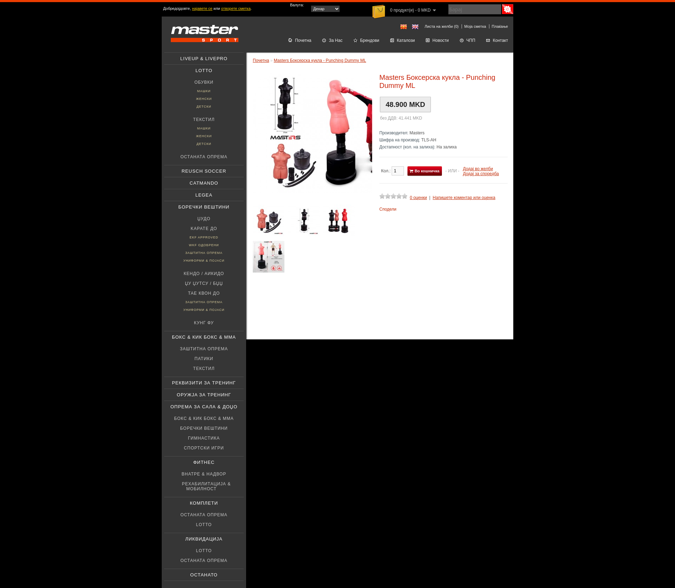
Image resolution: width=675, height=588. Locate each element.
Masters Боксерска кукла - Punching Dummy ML (320, 60)
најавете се (202, 8)
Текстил (203, 119)
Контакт (497, 40)
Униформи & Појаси (203, 260)
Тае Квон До (204, 293)
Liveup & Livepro (203, 58)
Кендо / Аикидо (204, 273)
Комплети (204, 503)
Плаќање (500, 26)
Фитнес (204, 462)
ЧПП (467, 40)
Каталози (402, 40)
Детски (204, 106)
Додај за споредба (481, 173)
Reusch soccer (203, 171)
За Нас (332, 40)
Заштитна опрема (204, 253)
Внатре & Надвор (204, 474)
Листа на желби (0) (442, 26)
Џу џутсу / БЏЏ (204, 283)
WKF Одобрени (204, 245)
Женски (204, 99)
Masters (417, 132)
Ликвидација (204, 539)
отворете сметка (236, 8)
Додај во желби (478, 168)
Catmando (203, 183)
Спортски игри (204, 448)
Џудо (203, 218)
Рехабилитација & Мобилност (206, 486)
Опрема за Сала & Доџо (204, 406)
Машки (204, 91)
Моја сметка (475, 26)
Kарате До (204, 228)
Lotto (203, 70)
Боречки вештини (203, 207)
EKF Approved (203, 237)
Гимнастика (204, 438)
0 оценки (418, 197)
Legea (203, 195)
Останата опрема (203, 156)
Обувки (203, 82)
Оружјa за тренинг (204, 394)
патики (203, 358)
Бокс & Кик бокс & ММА (204, 337)
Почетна (299, 40)
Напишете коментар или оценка (464, 197)
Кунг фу (204, 322)
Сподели (388, 209)
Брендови (366, 40)
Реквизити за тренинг (204, 382)
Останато (204, 574)
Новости (437, 40)
